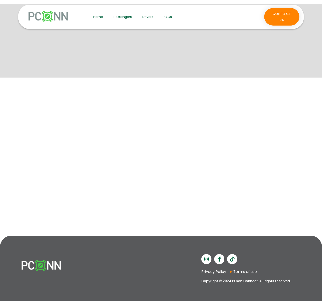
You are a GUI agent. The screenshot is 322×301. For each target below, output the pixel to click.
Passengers (123, 16)
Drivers (147, 16)
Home (98, 16)
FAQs (168, 16)
